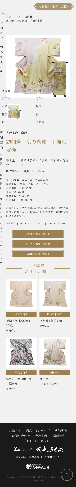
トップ (10, 16)
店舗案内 (61, 430)
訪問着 (28, 16)
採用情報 (58, 436)
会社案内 (41, 436)
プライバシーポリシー (38, 441)
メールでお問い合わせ (38, 243)
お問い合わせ (21, 436)
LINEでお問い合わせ (38, 253)
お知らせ (15, 430)
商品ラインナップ (38, 430)
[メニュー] (6, 6)
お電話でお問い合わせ (38, 234)
